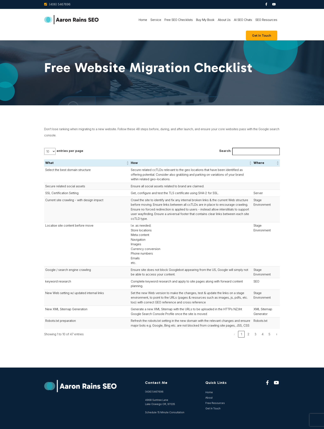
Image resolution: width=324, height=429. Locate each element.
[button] (127, 162)
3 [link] (255, 334)
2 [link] (248, 334)
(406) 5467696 (59, 4)
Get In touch (261, 35)
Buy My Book (205, 20)
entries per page (70, 151)
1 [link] (241, 334)
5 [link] (269, 334)
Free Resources (215, 403)
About (209, 397)
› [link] (276, 334)
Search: (225, 151)
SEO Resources (266, 20)
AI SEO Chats (243, 20)
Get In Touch (212, 408)
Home (143, 20)
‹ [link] (234, 334)
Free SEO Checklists (178, 20)
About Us (224, 20)
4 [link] (262, 334)
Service (155, 20)
